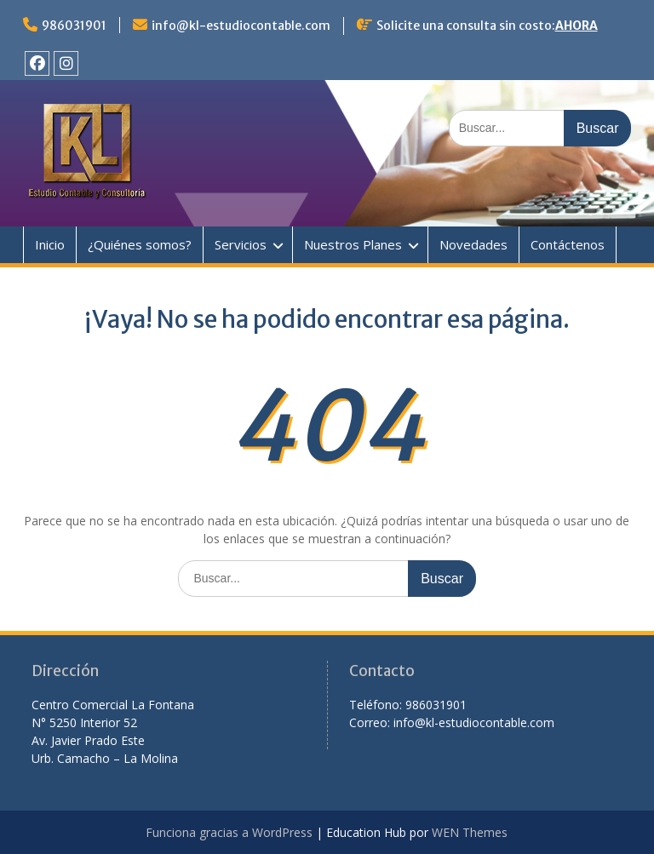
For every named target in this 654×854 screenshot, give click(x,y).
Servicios (241, 244)
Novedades (473, 244)
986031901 (74, 25)
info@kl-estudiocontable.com (241, 25)
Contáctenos (568, 244)
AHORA (576, 25)
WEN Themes (470, 832)
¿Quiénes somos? (140, 244)
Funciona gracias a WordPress (229, 832)
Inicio (50, 244)
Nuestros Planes (353, 244)
